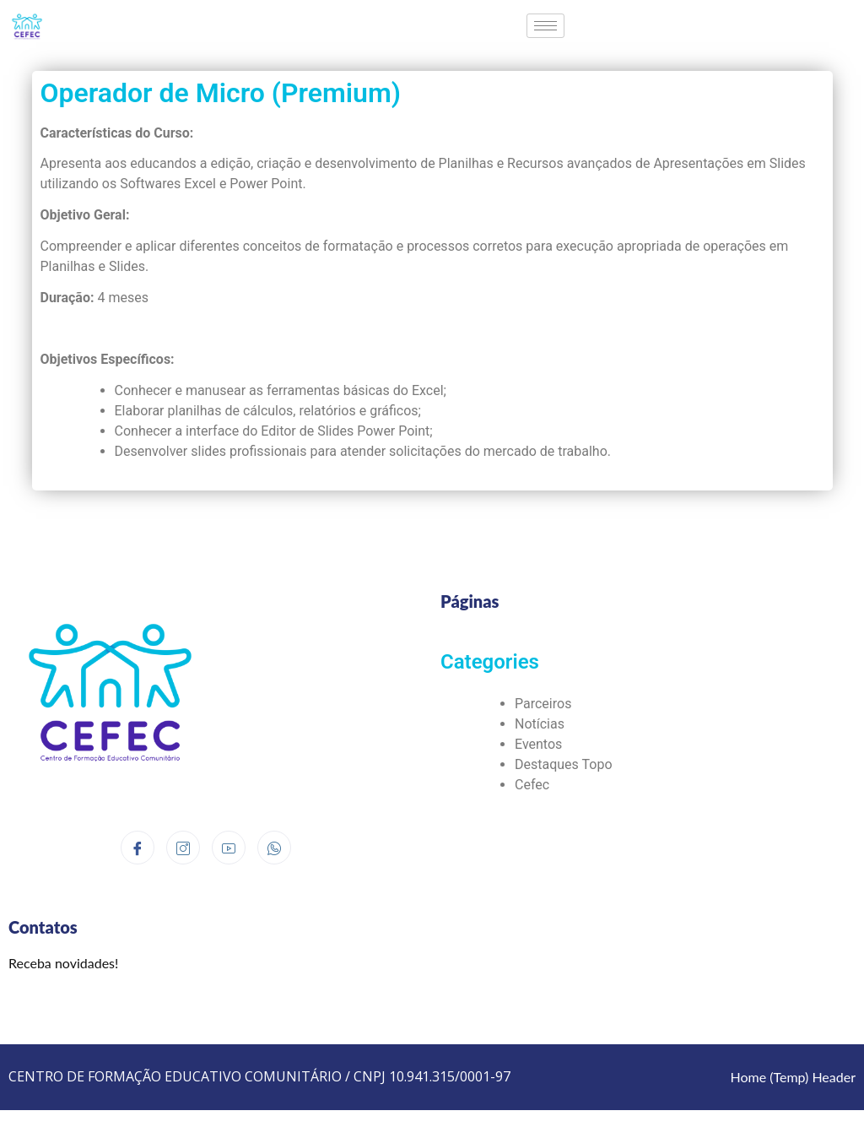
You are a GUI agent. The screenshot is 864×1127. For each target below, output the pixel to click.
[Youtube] (229, 847)
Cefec (532, 785)
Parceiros (543, 704)
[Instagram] (183, 847)
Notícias (539, 724)
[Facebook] (137, 847)
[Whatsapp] (274, 847)
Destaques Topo (564, 764)
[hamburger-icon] (545, 26)
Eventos (538, 744)
